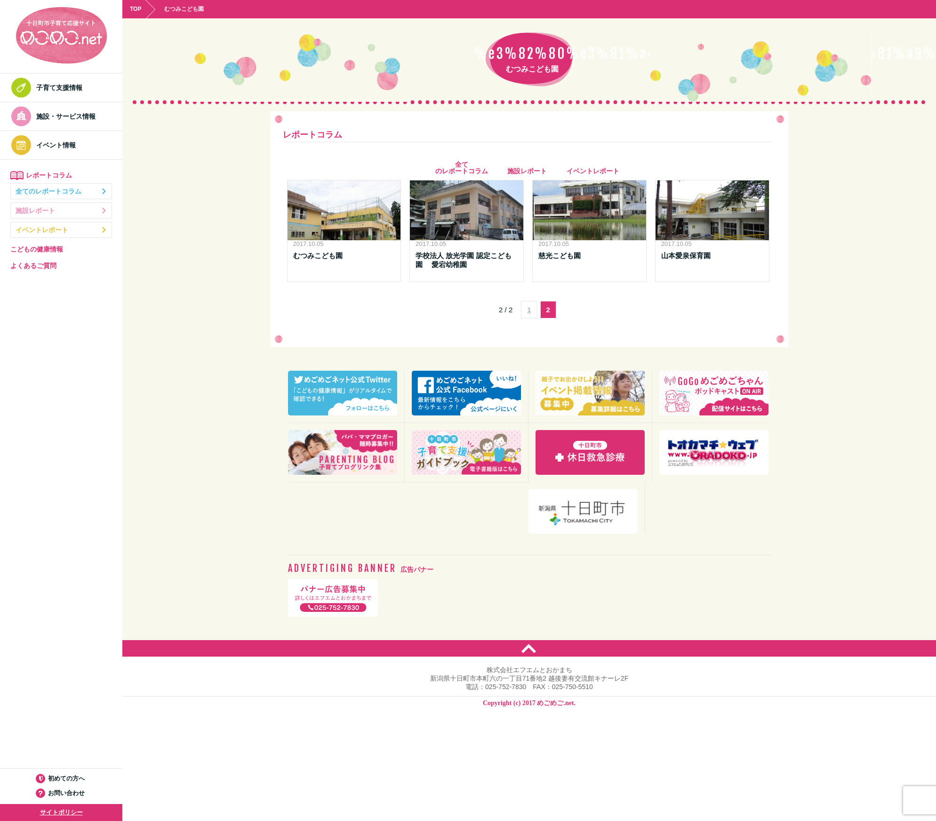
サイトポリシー (61, 812)
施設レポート (61, 210)
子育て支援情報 (49, 87)
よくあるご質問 (33, 265)
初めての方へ (61, 778)
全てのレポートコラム (61, 191)
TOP (135, 9)
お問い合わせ (61, 793)
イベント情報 (46, 145)
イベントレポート (61, 230)
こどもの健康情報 (36, 249)
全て (461, 168)
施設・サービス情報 (56, 116)
